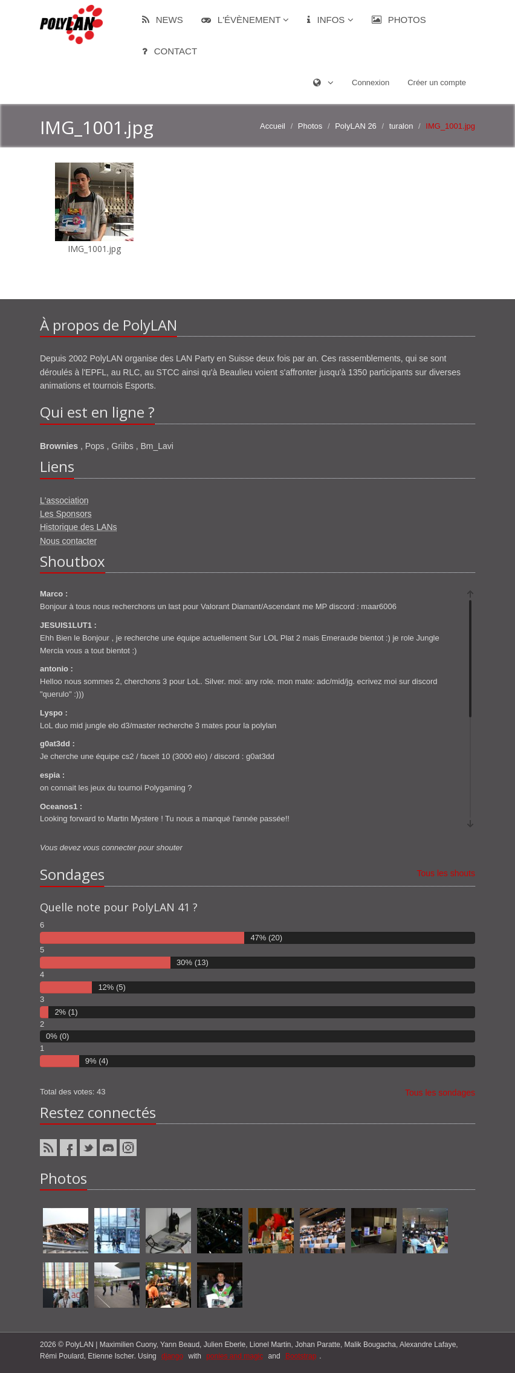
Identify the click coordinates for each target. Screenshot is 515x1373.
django (172, 1356)
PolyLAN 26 (356, 126)
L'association (64, 500)
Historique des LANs (78, 527)
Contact (170, 51)
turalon (401, 126)
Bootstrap (300, 1356)
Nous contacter (68, 541)
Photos (399, 20)
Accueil (272, 126)
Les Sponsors (66, 514)
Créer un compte (436, 82)
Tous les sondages (440, 1092)
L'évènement (245, 20)
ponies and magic (234, 1356)
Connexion (370, 82)
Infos (330, 20)
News (162, 20)
